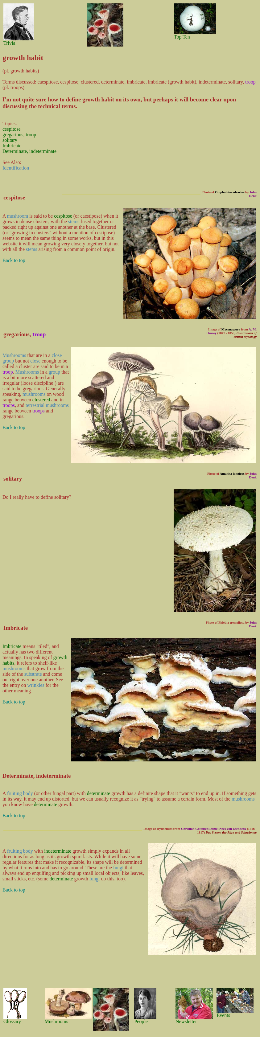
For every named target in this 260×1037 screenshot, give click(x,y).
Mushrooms (56, 1021)
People (141, 1021)
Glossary (12, 1021)
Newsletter (186, 1021)
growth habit (98, 99)
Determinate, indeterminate (29, 151)
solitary (9, 140)
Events (223, 1015)
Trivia (9, 43)
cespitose (11, 129)
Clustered (106, 227)
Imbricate (11, 145)
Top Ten (182, 36)
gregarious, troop (19, 134)
